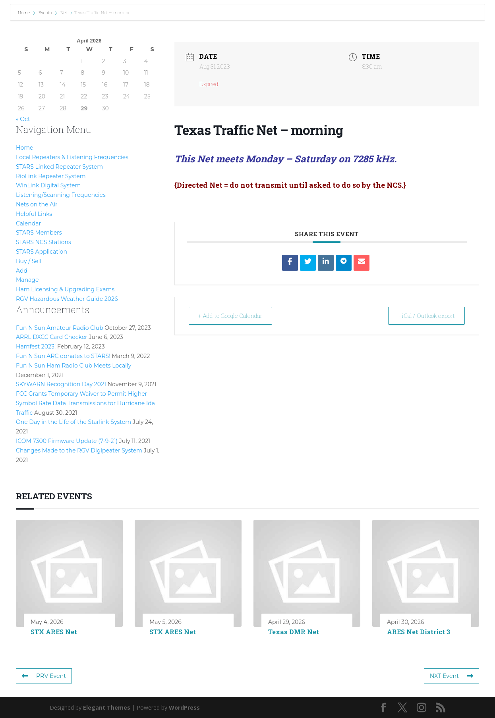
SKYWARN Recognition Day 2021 (61, 384)
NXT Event (451, 676)
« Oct (23, 119)
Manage (27, 279)
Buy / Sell (28, 261)
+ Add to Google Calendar (236, 316)
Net (63, 12)
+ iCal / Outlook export (421, 316)
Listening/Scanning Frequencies (61, 194)
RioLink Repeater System (51, 176)
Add (21, 270)
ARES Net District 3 (418, 632)
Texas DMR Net (293, 632)
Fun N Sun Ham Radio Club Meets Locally (73, 365)
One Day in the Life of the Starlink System (73, 421)
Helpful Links (34, 214)
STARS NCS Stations (43, 242)
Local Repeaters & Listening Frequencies (72, 157)
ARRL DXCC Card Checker (51, 337)
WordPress (184, 707)
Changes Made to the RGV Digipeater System (79, 450)
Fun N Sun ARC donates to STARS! (63, 356)
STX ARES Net (54, 632)
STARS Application (41, 251)
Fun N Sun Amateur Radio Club (59, 327)
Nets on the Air (37, 204)
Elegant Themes (106, 707)
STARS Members (39, 232)
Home (24, 12)
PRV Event (44, 676)
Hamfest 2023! (36, 346)
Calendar (28, 223)
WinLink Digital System (48, 185)
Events (45, 12)
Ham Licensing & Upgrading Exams (65, 289)
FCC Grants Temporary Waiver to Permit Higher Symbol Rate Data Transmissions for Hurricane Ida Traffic (85, 403)
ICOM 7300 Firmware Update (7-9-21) (67, 441)
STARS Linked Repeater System (59, 166)
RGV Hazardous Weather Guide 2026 (67, 298)
